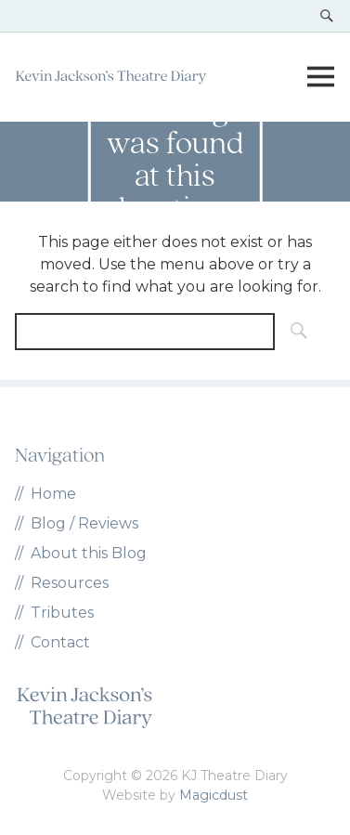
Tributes (62, 612)
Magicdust (213, 795)
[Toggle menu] (320, 77)
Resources (70, 583)
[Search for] (145, 331)
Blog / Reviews (84, 523)
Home (53, 493)
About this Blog (89, 553)
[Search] (293, 331)
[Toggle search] (326, 15)
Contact (60, 642)
